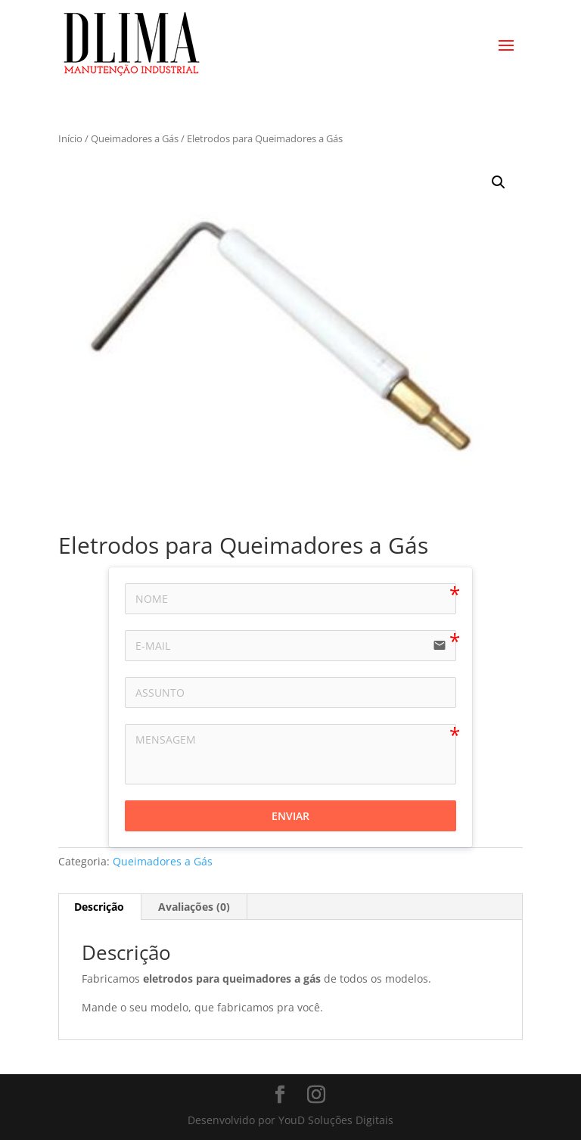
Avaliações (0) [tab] (194, 906)
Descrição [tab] (99, 906)
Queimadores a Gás (135, 138)
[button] (498, 182)
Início (70, 138)
